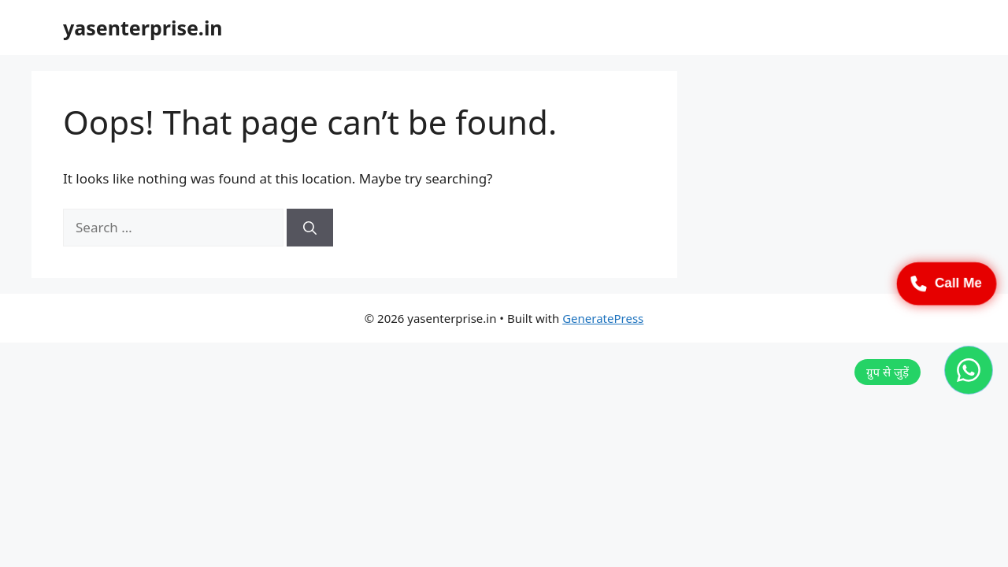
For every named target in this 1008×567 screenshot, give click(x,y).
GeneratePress (602, 318)
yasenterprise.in (143, 27)
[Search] (310, 227)
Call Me (946, 283)
